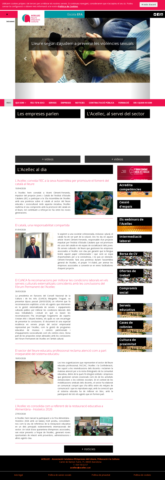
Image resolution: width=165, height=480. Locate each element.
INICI (8, 102)
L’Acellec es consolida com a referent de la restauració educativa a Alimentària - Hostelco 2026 (59, 407)
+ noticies (88, 449)
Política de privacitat (101, 475)
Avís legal (18, 475)
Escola (74, 14)
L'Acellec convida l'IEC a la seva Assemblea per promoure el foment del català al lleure (62, 182)
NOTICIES (80, 102)
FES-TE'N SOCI (37, 102)
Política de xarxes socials (59, 475)
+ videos (47, 159)
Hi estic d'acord (148, 4)
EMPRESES (66, 102)
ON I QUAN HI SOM (142, 102)
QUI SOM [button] (20, 102)
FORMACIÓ (123, 102)
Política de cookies (142, 475)
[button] (25, 58)
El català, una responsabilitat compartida (42, 225)
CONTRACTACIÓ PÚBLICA (101, 102)
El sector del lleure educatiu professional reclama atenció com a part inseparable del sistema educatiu (60, 352)
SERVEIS (52, 102)
